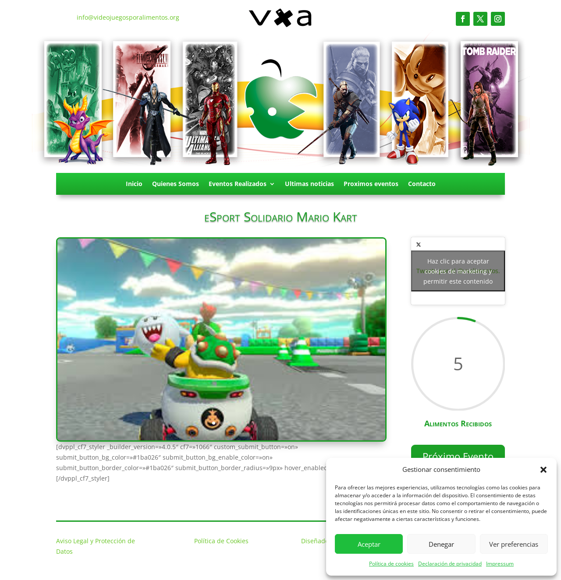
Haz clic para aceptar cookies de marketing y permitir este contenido (458, 271)
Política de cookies (391, 563)
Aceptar (369, 544)
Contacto (422, 184)
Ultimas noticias (309, 184)
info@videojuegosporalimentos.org (128, 17)
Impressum (500, 563)
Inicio (134, 184)
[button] (543, 469)
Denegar (441, 544)
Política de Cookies (221, 541)
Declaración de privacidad (450, 563)
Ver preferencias (513, 544)
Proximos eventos (371, 184)
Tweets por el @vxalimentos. (458, 271)
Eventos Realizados (237, 184)
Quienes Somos (175, 184)
